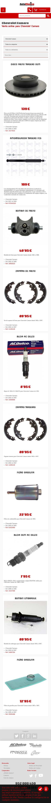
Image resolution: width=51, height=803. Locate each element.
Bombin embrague (25, 598)
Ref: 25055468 (10, 714)
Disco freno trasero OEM (25, 64)
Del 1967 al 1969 (10, 201)
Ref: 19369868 (10, 400)
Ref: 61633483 (10, 527)
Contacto (6, 775)
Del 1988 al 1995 (10, 589)
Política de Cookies (34, 768)
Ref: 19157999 (10, 591)
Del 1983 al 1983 (10, 525)
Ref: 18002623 (10, 263)
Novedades (7, 768)
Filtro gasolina (25, 472)
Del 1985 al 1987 (10, 712)
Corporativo (5, 770)
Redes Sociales (31, 770)
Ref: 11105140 (10, 329)
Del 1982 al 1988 (10, 261)
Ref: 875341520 (10, 203)
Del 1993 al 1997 (10, 650)
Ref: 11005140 (10, 465)
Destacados (5, 763)
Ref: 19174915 (10, 131)
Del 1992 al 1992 (10, 398)
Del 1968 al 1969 (10, 129)
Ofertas (6, 765)
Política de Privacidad (35, 765)
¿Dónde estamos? (9, 773)
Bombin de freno (25, 211)
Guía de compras (8, 778)
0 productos (42, 9)
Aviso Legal (31, 763)
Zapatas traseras (25, 407)
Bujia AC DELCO (25, 336)
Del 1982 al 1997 (10, 327)
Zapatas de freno (25, 271)
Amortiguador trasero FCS (25, 138)
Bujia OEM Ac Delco (25, 535)
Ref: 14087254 (10, 652)
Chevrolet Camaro (11, 127)
